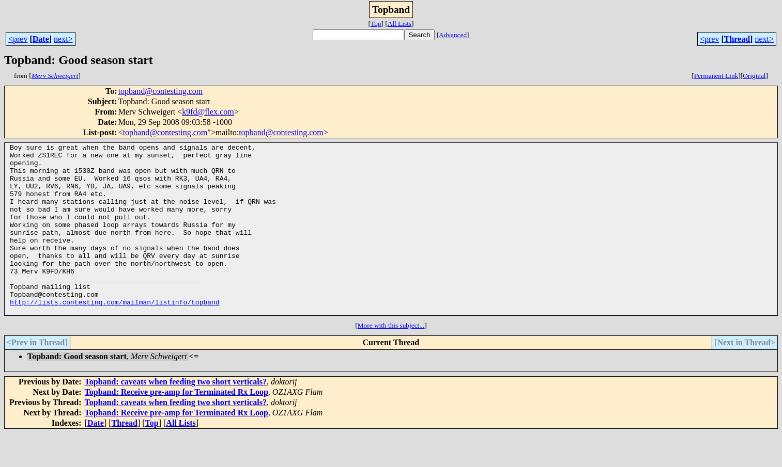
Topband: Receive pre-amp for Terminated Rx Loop (176, 426)
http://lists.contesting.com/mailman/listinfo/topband (115, 334)
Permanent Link (716, 75)
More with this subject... (391, 359)
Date (41, 39)
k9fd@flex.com (208, 111)
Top (376, 23)
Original (754, 75)
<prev (17, 39)
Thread (737, 39)
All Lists (399, 23)
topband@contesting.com (160, 91)
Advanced (453, 35)
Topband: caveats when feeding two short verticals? (176, 415)
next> (63, 39)
